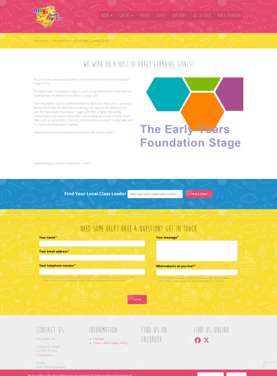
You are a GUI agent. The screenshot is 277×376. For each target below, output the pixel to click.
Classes (126, 15)
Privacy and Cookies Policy (110, 343)
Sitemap (98, 339)
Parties (145, 15)
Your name (47, 237)
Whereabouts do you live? (175, 266)
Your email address (53, 251)
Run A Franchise (229, 15)
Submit (137, 299)
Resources (41, 41)
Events (161, 15)
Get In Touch (202, 15)
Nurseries (179, 15)
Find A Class (199, 194)
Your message (166, 237)
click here (45, 355)
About (106, 15)
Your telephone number (56, 266)
